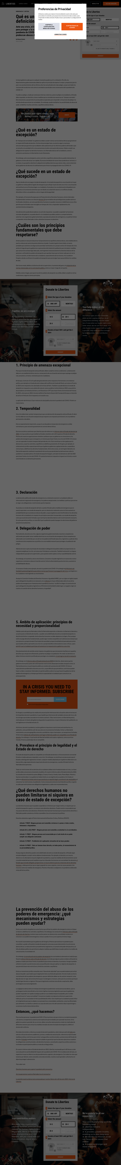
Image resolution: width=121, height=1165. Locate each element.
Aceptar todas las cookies (72, 26)
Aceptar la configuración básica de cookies (49, 26)
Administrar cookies (60, 34)
